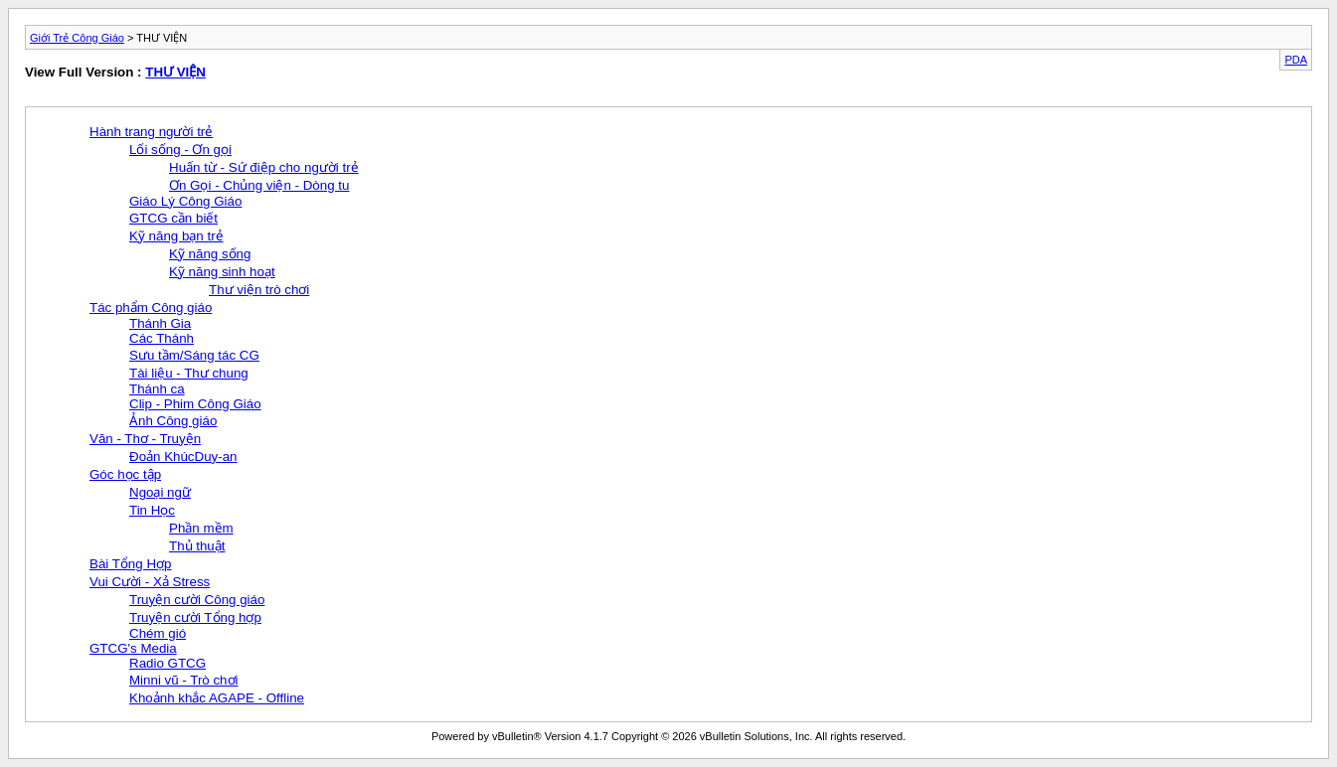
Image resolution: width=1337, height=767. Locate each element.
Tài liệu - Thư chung (189, 373)
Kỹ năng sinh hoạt (222, 271)
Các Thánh (161, 338)
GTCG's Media (133, 648)
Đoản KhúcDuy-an (183, 456)
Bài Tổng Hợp (130, 563)
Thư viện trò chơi (259, 289)
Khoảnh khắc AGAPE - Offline (216, 697)
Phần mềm (201, 528)
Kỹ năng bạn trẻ (176, 236)
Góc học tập (125, 474)
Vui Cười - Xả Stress (149, 581)
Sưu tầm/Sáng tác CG (194, 355)
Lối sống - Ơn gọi (180, 149)
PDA (1295, 60)
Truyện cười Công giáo (196, 599)
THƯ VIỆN (175, 72)
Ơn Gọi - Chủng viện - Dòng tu (259, 185)
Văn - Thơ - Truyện (145, 438)
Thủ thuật (197, 545)
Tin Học (152, 510)
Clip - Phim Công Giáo (195, 403)
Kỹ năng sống (210, 253)
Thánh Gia (160, 323)
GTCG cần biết (173, 218)
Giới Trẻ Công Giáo (77, 38)
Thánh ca (157, 389)
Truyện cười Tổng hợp (195, 617)
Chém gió (157, 633)
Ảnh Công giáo (173, 420)
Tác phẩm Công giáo (150, 307)
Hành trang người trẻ (151, 131)
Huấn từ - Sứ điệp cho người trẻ (264, 167)
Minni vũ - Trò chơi (183, 680)
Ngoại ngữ (160, 492)
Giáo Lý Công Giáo (185, 201)
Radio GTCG (167, 663)
